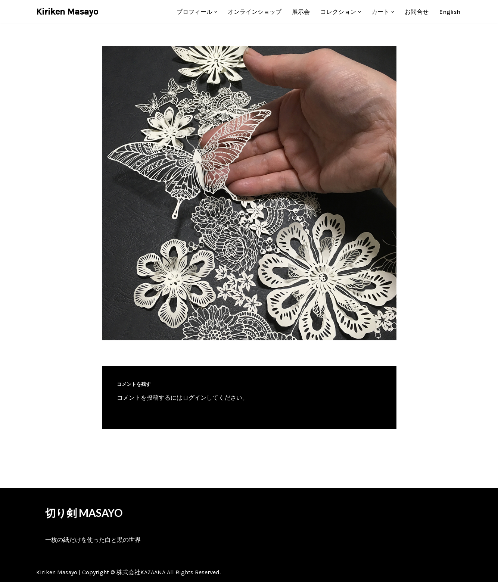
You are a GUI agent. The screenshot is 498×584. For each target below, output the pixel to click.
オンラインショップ (254, 11)
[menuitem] (449, 12)
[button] (215, 11)
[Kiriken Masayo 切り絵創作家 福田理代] (67, 12)
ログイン (194, 397)
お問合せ (417, 11)
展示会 (301, 11)
